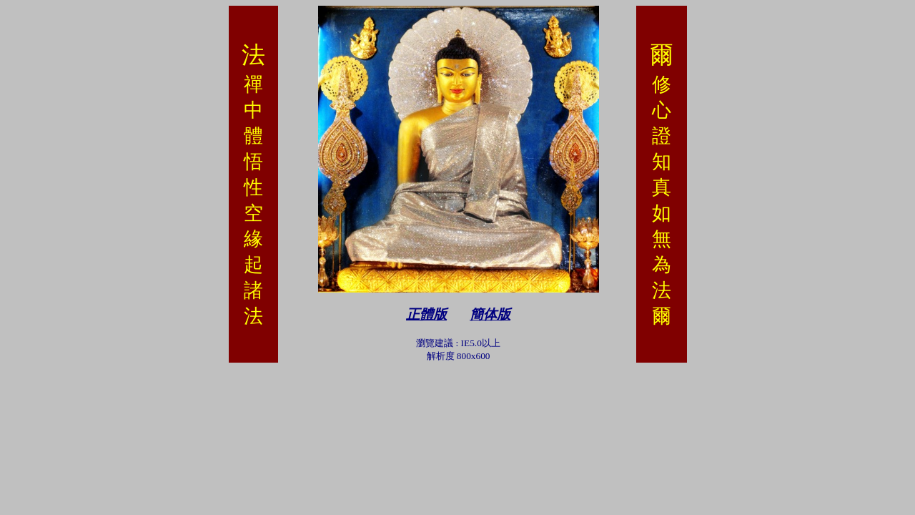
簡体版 (490, 314)
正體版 (426, 314)
